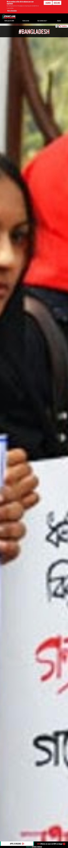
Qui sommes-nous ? (42, 21)
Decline (57, 2)
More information (12, 11)
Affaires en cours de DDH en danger (50, 844)
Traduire (64, 26)
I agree (48, 2)
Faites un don (25, 21)
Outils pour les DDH (9, 21)
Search (59, 21)
